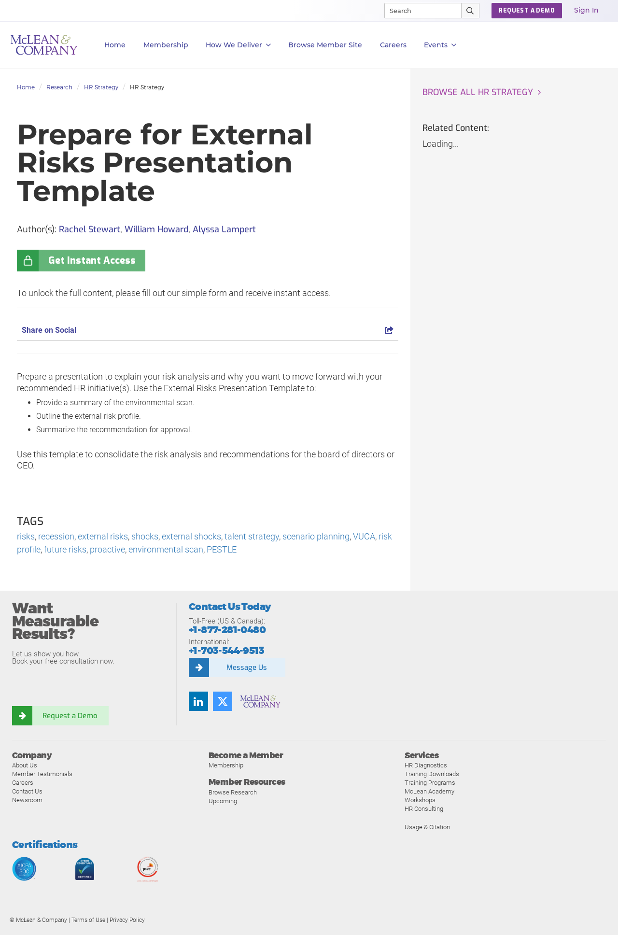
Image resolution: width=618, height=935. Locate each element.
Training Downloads (432, 774)
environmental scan (165, 549)
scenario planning (316, 536)
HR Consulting (424, 808)
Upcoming (223, 801)
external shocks (191, 536)
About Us (24, 765)
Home (115, 45)
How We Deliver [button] (238, 45)
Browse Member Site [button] (325, 45)
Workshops (420, 800)
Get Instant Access (92, 260)
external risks (103, 536)
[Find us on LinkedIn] (198, 701)
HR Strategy (101, 87)
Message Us (246, 667)
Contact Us (27, 791)
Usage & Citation (427, 827)
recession (56, 536)
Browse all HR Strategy (477, 92)
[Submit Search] (470, 10)
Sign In (586, 10)
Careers (22, 782)
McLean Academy (429, 791)
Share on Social (207, 330)
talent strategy (252, 536)
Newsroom (27, 800)
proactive (107, 549)
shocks (144, 536)
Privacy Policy (127, 920)
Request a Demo (70, 716)
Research (59, 87)
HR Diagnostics (426, 765)
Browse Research (233, 792)
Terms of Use (88, 920)
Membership (165, 45)
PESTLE (222, 549)
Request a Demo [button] (527, 10)
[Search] (419, 10)
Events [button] (440, 45)
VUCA (364, 536)
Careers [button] (393, 45)
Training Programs (430, 782)
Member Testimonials (42, 774)
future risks (65, 549)
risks (26, 536)
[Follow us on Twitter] (222, 701)
